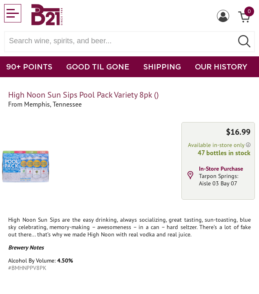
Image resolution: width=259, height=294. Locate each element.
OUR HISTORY (221, 66)
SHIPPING (162, 66)
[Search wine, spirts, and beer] (121, 41)
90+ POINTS (29, 66)
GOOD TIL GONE (98, 66)
